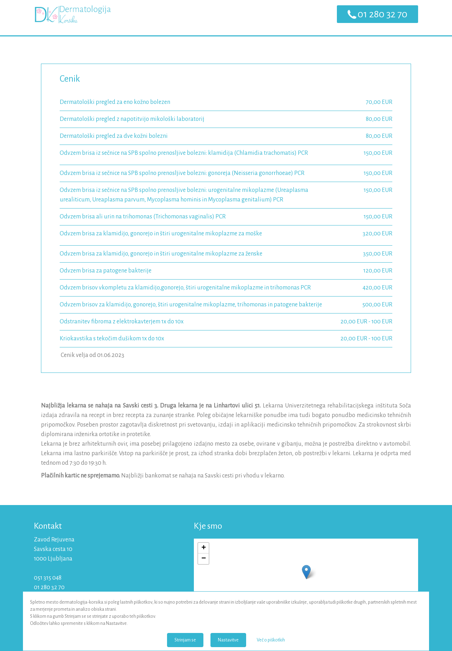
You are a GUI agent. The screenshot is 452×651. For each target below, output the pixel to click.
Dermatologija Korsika (73, 17)
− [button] (203, 558)
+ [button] (203, 548)
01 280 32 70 (383, 14)
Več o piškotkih (271, 640)
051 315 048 (47, 578)
